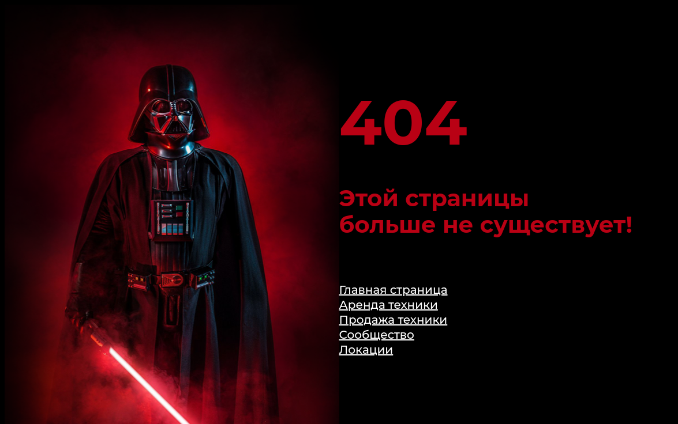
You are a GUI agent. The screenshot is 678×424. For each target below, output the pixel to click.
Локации (366, 350)
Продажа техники (393, 320)
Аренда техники (388, 305)
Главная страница (393, 290)
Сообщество (376, 335)
